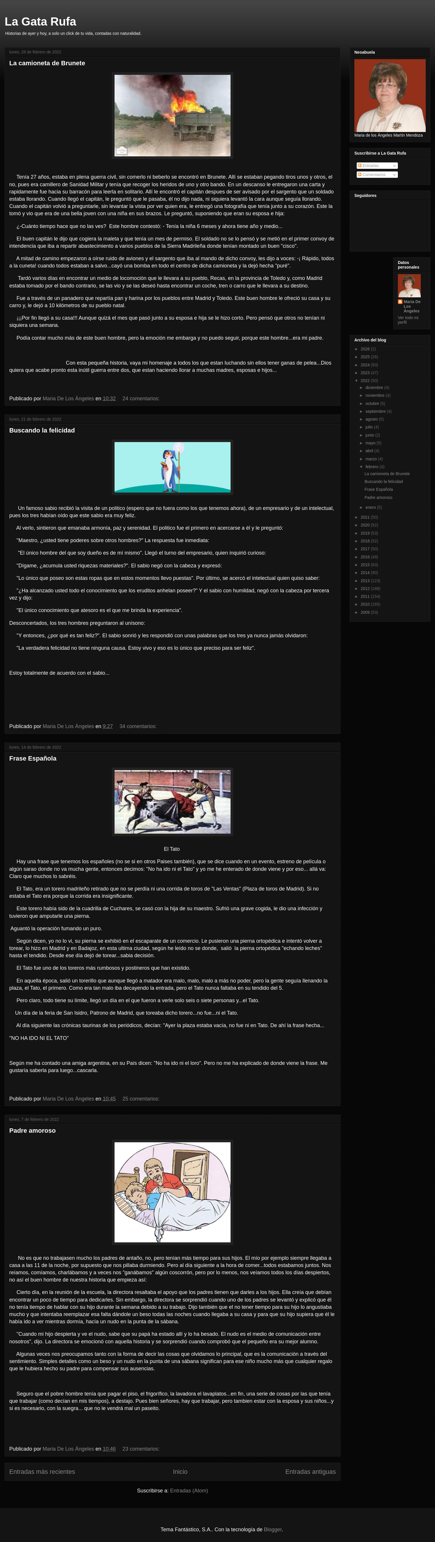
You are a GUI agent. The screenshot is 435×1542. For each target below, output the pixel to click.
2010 (366, 604)
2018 (366, 541)
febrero (372, 466)
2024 (366, 365)
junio (370, 435)
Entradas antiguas (310, 1471)
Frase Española (33, 758)
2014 (366, 572)
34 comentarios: (138, 726)
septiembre (376, 411)
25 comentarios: (141, 1099)
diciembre (374, 387)
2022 (366, 380)
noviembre (375, 395)
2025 (366, 356)
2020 (366, 525)
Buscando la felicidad (42, 430)
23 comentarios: (141, 1449)
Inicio (180, 1471)
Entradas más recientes (42, 1471)
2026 (366, 349)
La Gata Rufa (40, 21)
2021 (366, 517)
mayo (370, 443)
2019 (366, 533)
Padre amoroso (32, 1130)
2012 (366, 588)
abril (369, 450)
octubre (372, 403)
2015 (366, 564)
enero (371, 507)
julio (369, 427)
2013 (366, 580)
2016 (366, 557)
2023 (366, 372)
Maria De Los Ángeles (412, 306)
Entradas (368, 165)
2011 (366, 596)
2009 (366, 612)
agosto (372, 419)
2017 (366, 548)
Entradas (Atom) (189, 1491)
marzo (371, 459)
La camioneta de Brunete (47, 63)
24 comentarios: (141, 398)
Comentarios (371, 174)
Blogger (273, 1529)
